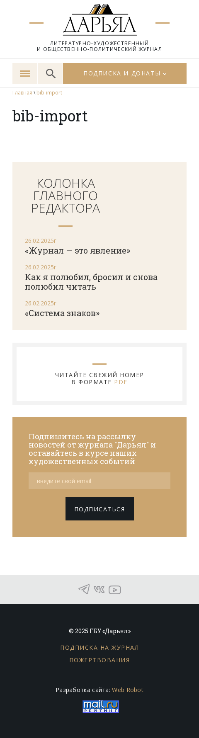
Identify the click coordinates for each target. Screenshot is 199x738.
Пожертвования (99, 660)
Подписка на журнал (99, 647)
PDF (121, 382)
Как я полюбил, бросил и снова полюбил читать (91, 281)
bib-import (49, 92)
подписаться (99, 509)
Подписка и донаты (121, 73)
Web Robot (127, 690)
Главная (22, 92)
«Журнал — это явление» (77, 250)
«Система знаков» (62, 312)
